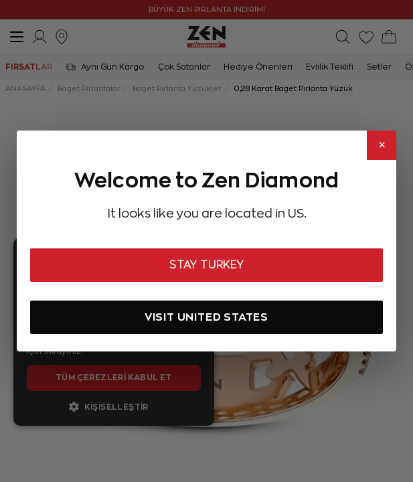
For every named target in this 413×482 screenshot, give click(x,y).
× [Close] (382, 145)
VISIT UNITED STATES (206, 317)
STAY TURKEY (206, 265)
